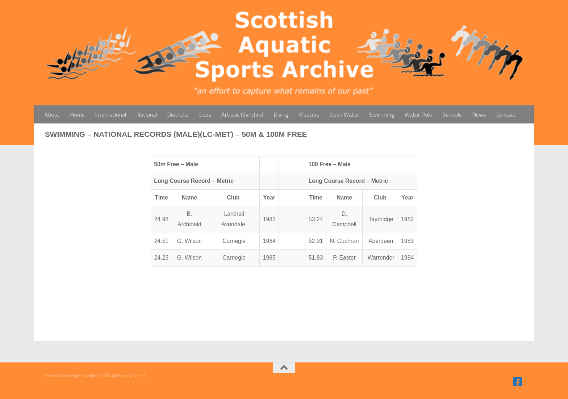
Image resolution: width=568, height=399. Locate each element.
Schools (452, 114)
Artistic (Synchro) (242, 114)
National (146, 114)
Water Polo (419, 114)
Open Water (344, 114)
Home (77, 114)
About (52, 114)
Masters (309, 114)
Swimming (381, 114)
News (479, 114)
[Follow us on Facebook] (518, 382)
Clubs (205, 114)
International (110, 114)
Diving (281, 114)
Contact (506, 114)
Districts (177, 114)
